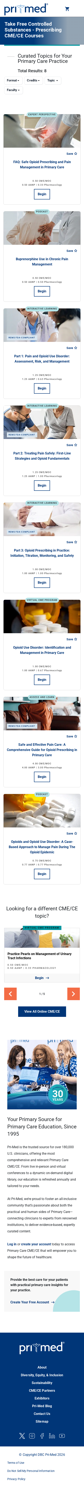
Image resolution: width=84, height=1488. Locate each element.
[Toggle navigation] (76, 9)
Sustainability (42, 1383)
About (42, 1367)
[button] (67, 9)
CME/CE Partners (42, 1391)
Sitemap (42, 1421)
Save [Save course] (71, 153)
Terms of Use (15, 1462)
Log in (11, 1244)
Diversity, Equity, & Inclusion (42, 1375)
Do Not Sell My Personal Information (31, 1471)
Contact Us (42, 1414)
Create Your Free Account (29, 1302)
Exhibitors (42, 1398)
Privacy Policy (16, 1479)
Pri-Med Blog (42, 1406)
